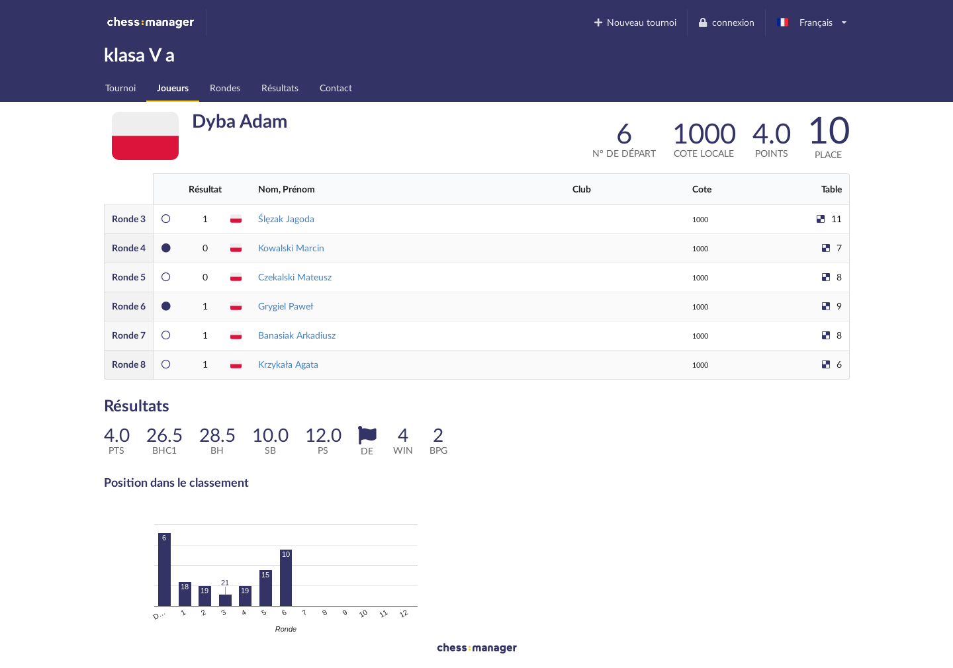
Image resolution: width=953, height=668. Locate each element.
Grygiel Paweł (285, 306)
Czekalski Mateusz (295, 276)
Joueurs (173, 87)
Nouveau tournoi (634, 22)
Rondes (225, 87)
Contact (336, 87)
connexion (726, 22)
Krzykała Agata (288, 364)
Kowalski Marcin (291, 247)
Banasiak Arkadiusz (297, 335)
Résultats (279, 87)
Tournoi (120, 87)
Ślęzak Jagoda (286, 218)
